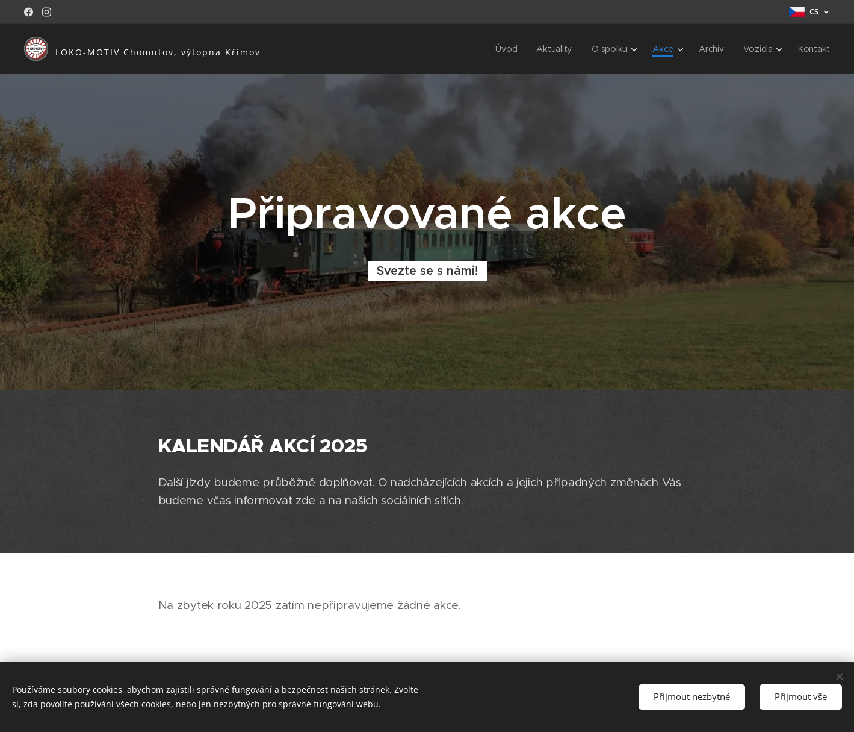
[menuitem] (508, 49)
